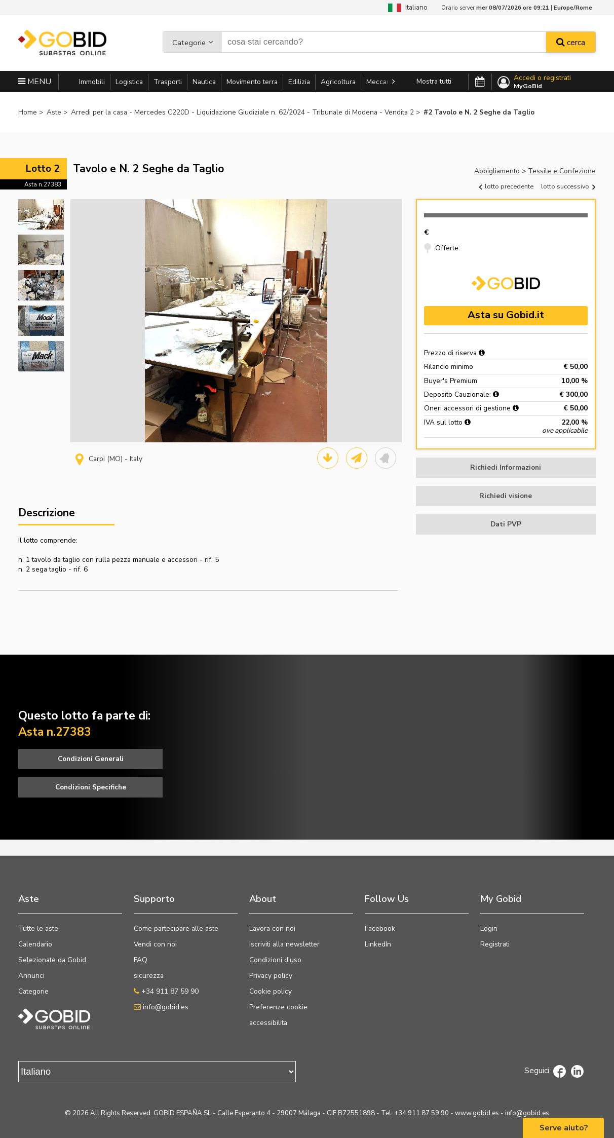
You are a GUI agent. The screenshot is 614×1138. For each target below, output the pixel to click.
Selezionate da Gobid (52, 960)
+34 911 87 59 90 (166, 991)
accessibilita (268, 1023)
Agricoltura (338, 82)
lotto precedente (506, 186)
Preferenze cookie (278, 1007)
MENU (34, 81)
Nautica (204, 82)
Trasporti (168, 82)
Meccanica (382, 82)
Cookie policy (270, 991)
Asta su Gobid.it (506, 315)
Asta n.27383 (42, 184)
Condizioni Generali (91, 759)
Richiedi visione (505, 496)
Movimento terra (252, 82)
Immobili (92, 82)
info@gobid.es (161, 1007)
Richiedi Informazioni (505, 467)
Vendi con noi (155, 944)
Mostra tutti (433, 81)
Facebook (380, 928)
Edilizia (299, 82)
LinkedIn (378, 944)
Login (488, 928)
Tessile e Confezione (562, 171)
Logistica (129, 82)
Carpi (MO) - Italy (108, 459)
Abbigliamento (497, 171)
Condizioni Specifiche (90, 787)
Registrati (495, 944)
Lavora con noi (272, 928)
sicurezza (149, 975)
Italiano (408, 7)
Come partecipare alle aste (176, 928)
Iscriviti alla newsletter (284, 944)
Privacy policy (270, 975)
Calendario (35, 944)
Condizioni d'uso (275, 960)
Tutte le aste (38, 928)
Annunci (31, 975)
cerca (570, 42)
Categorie (189, 42)
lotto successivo (568, 186)
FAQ (140, 960)
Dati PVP (505, 524)
